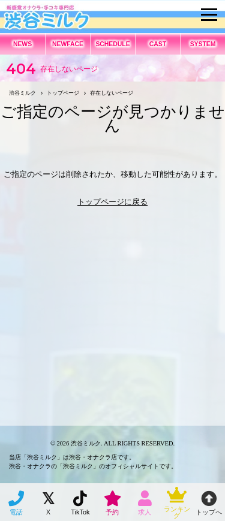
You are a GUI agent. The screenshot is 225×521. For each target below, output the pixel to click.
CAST (157, 44)
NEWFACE (67, 44)
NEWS (22, 44)
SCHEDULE (112, 44)
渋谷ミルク (86, 443)
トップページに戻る (112, 201)
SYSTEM (203, 44)
